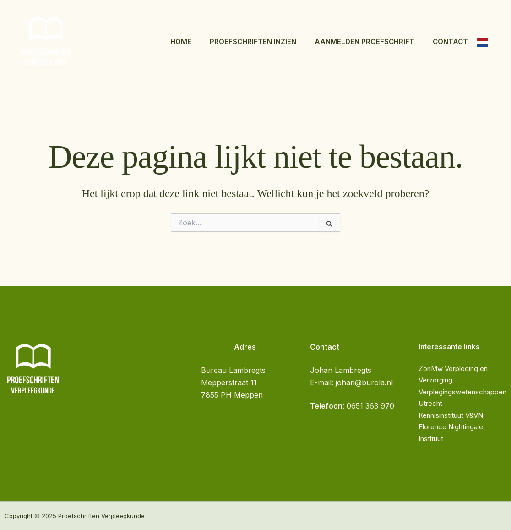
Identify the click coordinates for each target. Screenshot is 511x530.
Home (180, 41)
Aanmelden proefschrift (364, 41)
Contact (450, 41)
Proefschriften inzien (253, 41)
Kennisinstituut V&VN (451, 415)
